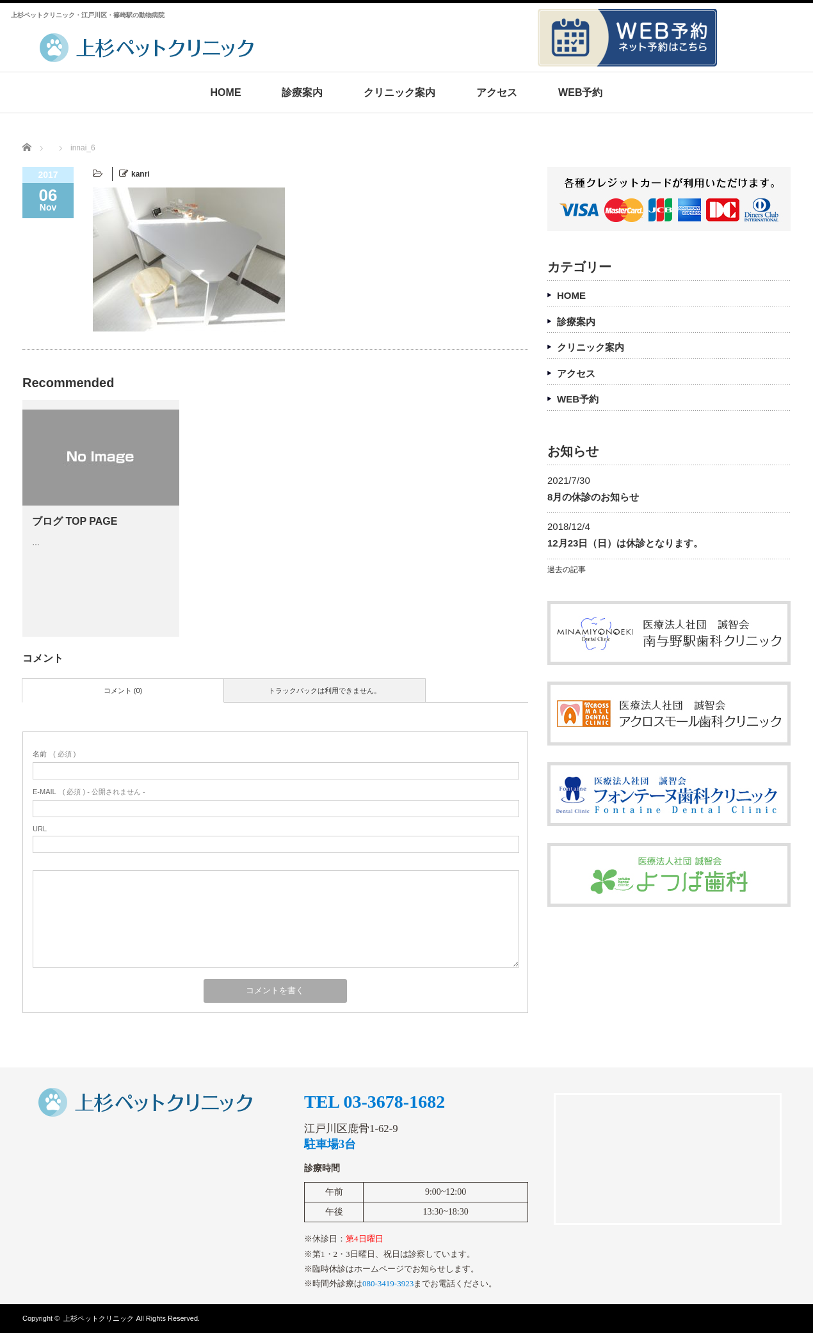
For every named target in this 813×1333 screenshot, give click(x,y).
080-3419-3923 (388, 1283)
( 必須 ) (54, 754)
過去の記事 (566, 569)
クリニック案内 (399, 92)
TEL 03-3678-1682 (374, 1102)
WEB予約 (580, 92)
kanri (140, 174)
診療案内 (302, 92)
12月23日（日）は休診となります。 (625, 543)
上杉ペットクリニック (98, 1318)
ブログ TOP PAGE (74, 521)
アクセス (496, 92)
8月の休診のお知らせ (593, 496)
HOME (226, 92)
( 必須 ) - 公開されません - (89, 791)
